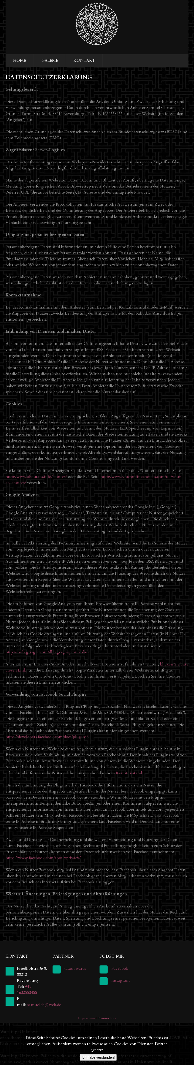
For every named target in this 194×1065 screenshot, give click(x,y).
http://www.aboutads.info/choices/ (36, 476)
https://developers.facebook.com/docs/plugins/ (47, 737)
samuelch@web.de (44, 1005)
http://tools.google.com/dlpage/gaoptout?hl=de (48, 652)
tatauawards (75, 968)
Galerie (49, 60)
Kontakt (84, 60)
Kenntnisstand (129, 773)
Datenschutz (107, 1018)
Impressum (86, 1018)
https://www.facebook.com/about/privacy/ (43, 858)
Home (19, 60)
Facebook (119, 968)
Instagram (120, 980)
